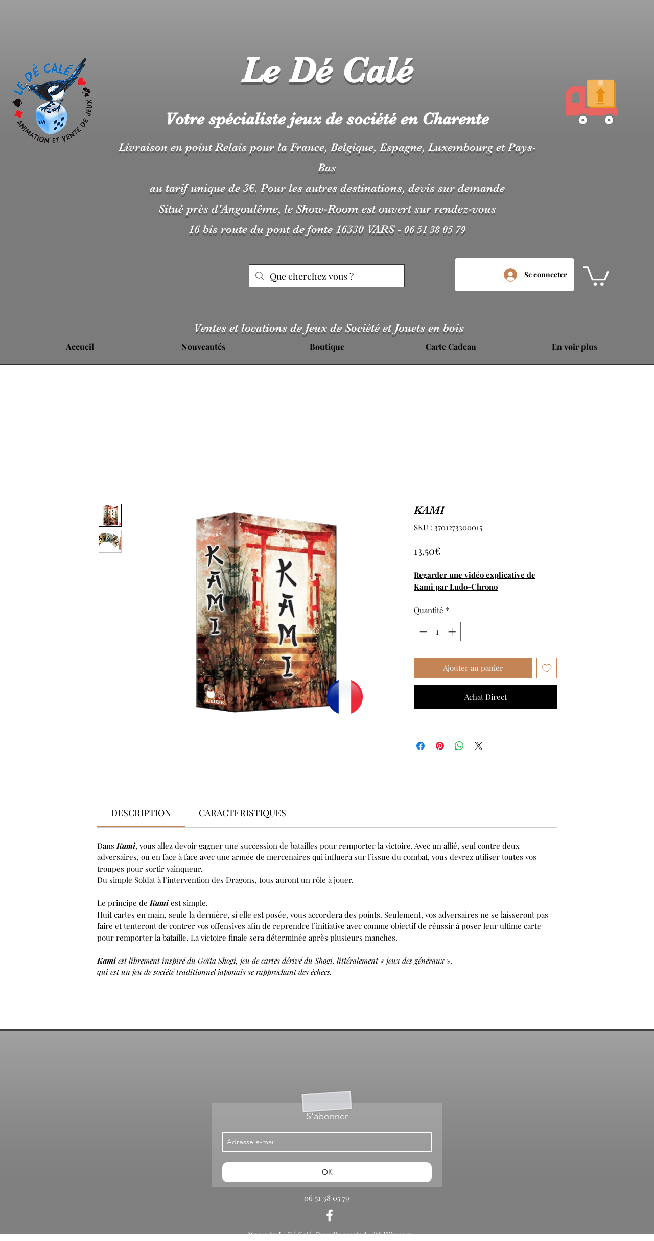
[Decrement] (422, 631)
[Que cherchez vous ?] (326, 277)
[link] (141, 813)
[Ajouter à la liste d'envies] (546, 668)
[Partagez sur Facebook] (420, 746)
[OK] (327, 1172)
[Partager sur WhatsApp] (459, 746)
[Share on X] (479, 746)
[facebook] (329, 1215)
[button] (596, 275)
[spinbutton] (437, 631)
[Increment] (453, 631)
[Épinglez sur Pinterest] (440, 746)
